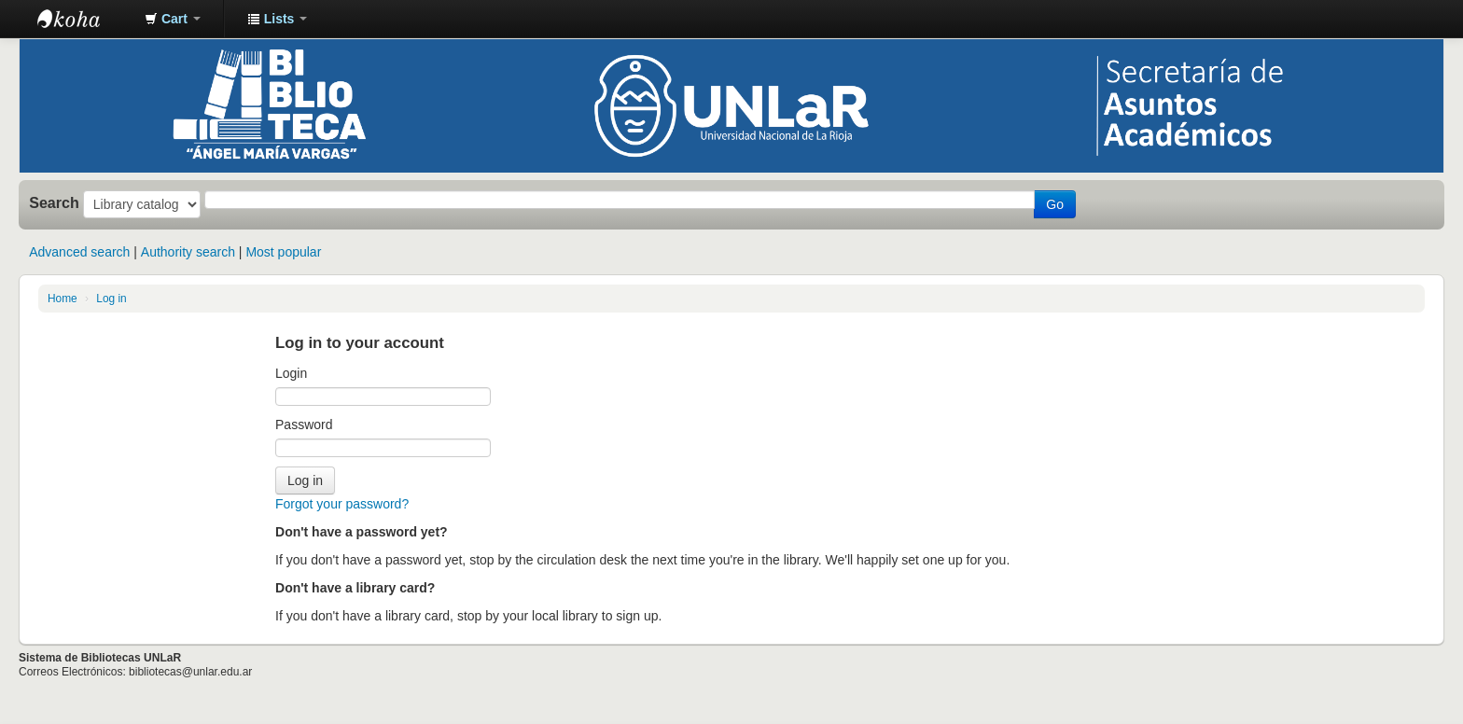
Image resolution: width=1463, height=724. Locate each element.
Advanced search (79, 251)
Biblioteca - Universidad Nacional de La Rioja (84, 18)
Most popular (283, 251)
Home (62, 298)
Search (54, 202)
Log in (111, 298)
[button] (173, 18)
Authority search (188, 251)
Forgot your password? (342, 503)
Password (303, 424)
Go (1055, 204)
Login (291, 373)
